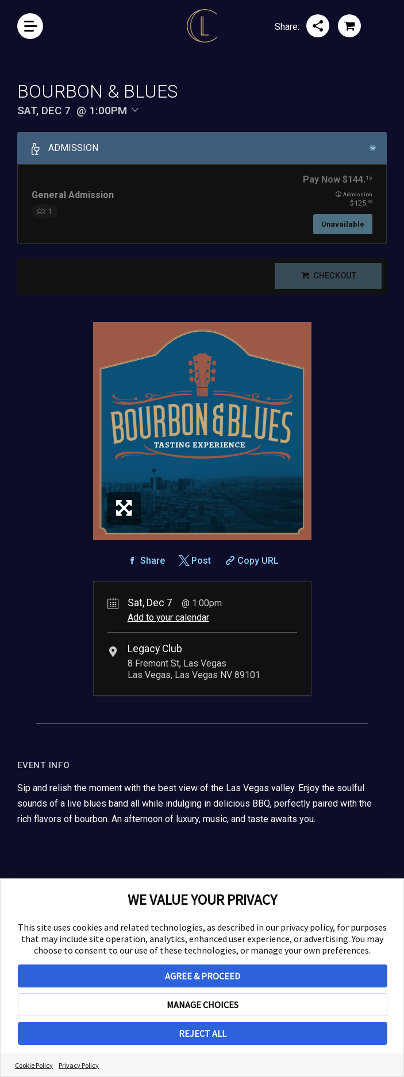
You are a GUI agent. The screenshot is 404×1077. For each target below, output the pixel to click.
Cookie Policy (34, 1065)
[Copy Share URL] (250, 567)
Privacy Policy (79, 1065)
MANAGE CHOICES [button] (202, 1004)
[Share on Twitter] (193, 567)
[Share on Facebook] (145, 567)
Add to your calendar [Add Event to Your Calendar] (168, 624)
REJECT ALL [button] (202, 1033)
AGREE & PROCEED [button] (202, 976)
